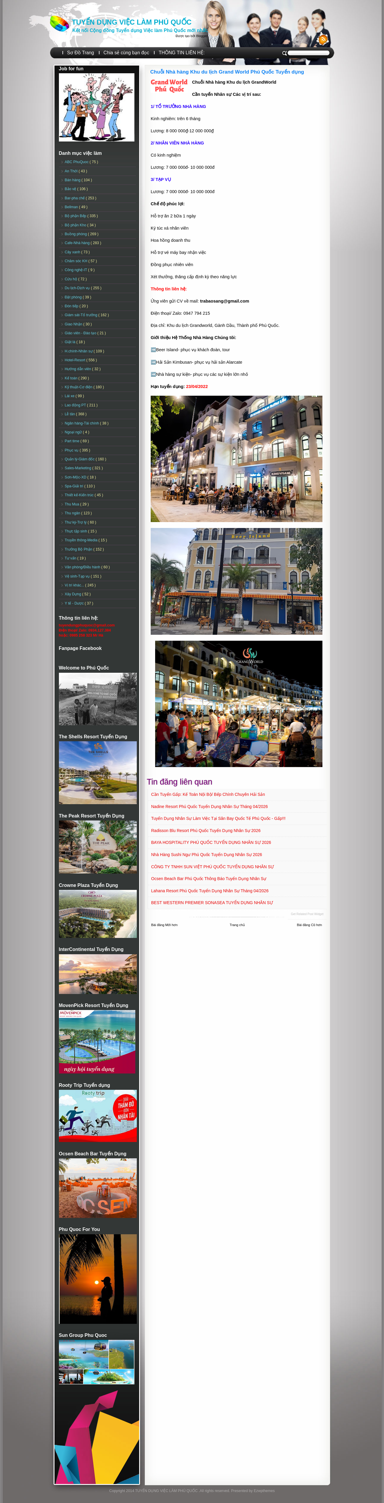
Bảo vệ (71, 189)
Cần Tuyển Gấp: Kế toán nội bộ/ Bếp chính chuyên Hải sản (208, 794)
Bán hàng (73, 180)
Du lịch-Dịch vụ (78, 288)
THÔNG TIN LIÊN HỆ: (182, 52)
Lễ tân (70, 414)
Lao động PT (76, 405)
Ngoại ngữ (74, 432)
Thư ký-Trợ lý (76, 522)
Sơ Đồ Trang (80, 52)
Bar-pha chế (75, 198)
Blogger (201, 36)
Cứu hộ (71, 279)
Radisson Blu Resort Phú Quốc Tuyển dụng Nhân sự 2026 (206, 830)
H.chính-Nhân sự (79, 351)
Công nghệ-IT (76, 270)
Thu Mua (72, 504)
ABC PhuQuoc (77, 162)
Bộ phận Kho (76, 225)
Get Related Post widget (307, 914)
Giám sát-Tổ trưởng (82, 315)
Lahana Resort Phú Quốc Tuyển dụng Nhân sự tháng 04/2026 (210, 890)
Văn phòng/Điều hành (83, 567)
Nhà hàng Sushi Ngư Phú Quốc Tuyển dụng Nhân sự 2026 (206, 854)
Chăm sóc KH (77, 261)
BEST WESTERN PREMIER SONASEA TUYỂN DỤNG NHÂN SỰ (212, 902)
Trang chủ (237, 925)
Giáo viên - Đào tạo (81, 333)
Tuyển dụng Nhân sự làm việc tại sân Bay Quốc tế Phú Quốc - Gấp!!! (218, 818)
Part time (73, 441)
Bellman (72, 207)
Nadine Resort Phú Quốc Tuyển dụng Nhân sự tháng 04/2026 (209, 806)
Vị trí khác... (75, 585)
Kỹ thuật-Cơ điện (79, 387)
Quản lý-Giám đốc (80, 459)
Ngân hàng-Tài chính (82, 423)
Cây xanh (73, 252)
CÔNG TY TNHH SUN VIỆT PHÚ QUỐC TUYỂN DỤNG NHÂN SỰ (212, 866)
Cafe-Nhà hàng (78, 243)
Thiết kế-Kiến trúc (80, 495)
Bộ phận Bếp (76, 216)
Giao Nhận (74, 324)
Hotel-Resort (75, 360)
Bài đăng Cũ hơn (309, 925)
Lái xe (70, 396)
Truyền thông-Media (82, 540)
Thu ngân (73, 513)
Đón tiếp (72, 306)
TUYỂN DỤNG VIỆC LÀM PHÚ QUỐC (132, 22)
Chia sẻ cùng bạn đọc (126, 52)
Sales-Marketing (78, 468)
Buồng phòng (76, 234)
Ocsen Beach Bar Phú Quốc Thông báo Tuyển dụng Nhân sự (208, 878)
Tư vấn (71, 558)
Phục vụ (72, 450)
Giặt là (70, 342)
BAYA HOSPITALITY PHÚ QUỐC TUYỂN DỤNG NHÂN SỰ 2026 (211, 842)
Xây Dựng (73, 594)
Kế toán (71, 378)
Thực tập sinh (76, 531)
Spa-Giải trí (74, 486)
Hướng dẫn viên (78, 369)
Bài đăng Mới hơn (164, 925)
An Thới (72, 171)
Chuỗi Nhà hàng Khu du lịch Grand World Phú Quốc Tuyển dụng (227, 72)
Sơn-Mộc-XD (76, 477)
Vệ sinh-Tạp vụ (78, 576)
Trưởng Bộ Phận (79, 549)
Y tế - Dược (75, 603)
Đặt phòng (74, 297)
